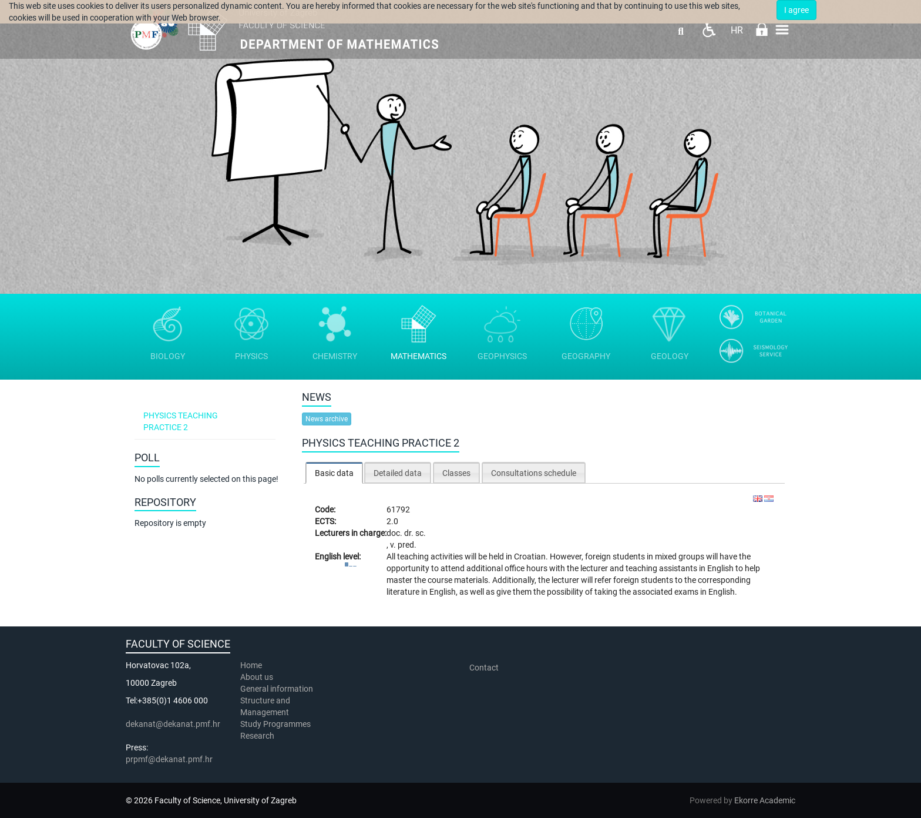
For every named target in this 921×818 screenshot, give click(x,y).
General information (276, 688)
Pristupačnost (708, 29)
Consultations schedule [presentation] (533, 473)
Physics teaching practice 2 (180, 421)
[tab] (334, 473)
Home (251, 665)
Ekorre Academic (764, 800)
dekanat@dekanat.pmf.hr (173, 724)
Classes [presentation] (456, 473)
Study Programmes (275, 724)
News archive (326, 419)
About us (257, 677)
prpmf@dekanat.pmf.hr (169, 759)
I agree (796, 10)
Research (258, 735)
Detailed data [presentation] (398, 473)
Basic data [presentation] (334, 473)
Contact (484, 667)
